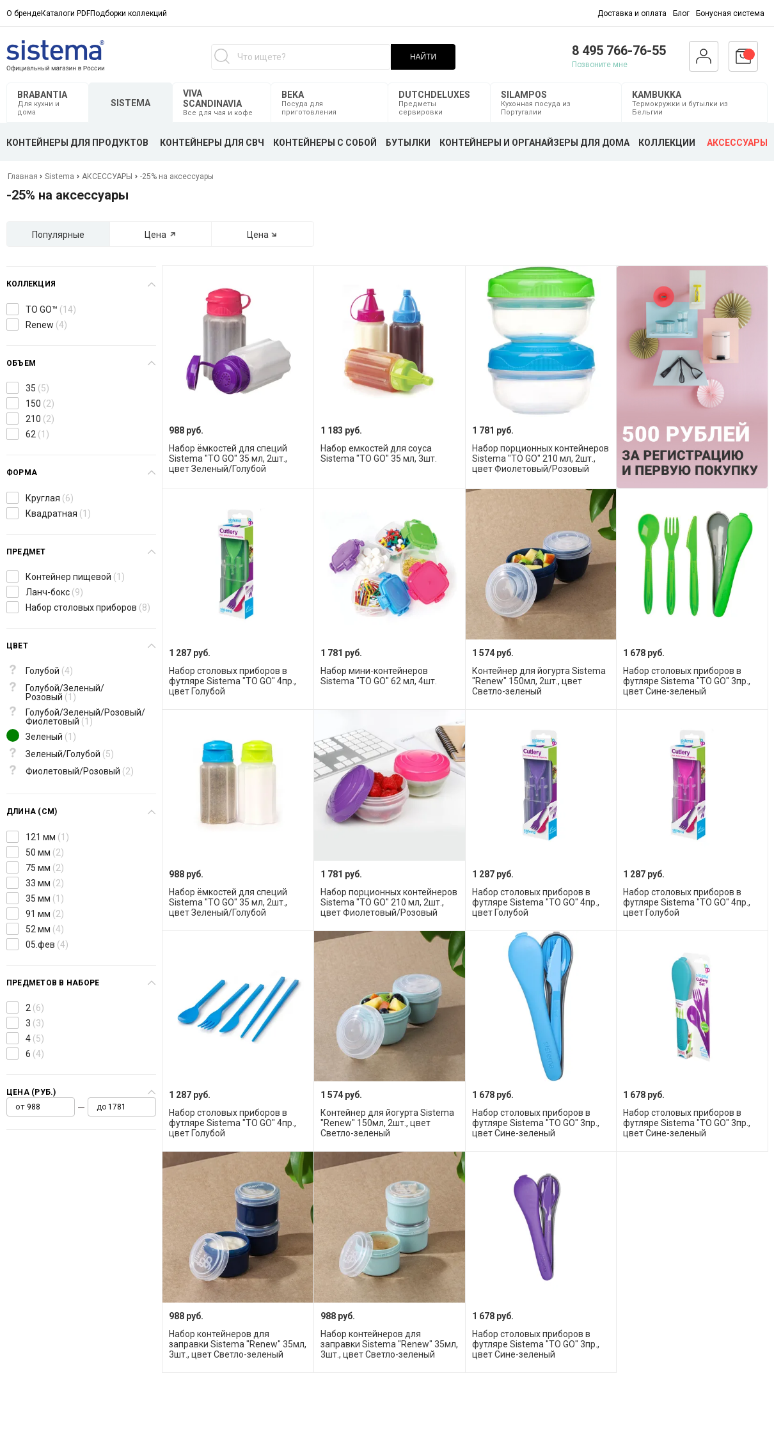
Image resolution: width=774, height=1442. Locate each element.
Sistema (59, 176)
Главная (24, 176)
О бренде (23, 13)
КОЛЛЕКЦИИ (666, 142)
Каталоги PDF (65, 13)
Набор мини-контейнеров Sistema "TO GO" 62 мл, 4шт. (378, 676)
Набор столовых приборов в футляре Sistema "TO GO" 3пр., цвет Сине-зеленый (686, 681)
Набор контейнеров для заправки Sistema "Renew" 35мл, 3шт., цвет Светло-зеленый (237, 1344)
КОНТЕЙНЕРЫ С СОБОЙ (325, 142)
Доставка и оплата (632, 13)
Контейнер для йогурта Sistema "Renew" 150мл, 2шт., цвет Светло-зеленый (539, 681)
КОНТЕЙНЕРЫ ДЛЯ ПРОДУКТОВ (77, 142)
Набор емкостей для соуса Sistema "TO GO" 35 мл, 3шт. (378, 453)
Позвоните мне (600, 64)
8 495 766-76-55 (619, 50)
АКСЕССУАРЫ (737, 142)
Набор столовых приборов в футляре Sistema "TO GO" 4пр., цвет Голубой (232, 681)
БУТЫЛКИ (408, 142)
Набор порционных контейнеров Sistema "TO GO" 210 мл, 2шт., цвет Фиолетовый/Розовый (540, 458)
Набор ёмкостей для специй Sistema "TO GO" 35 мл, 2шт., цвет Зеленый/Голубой (228, 458)
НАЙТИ (423, 56)
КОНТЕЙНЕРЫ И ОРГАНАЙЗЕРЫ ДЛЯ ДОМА (534, 142)
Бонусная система (730, 13)
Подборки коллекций (128, 13)
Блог (681, 13)
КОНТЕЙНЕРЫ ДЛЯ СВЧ (212, 142)
